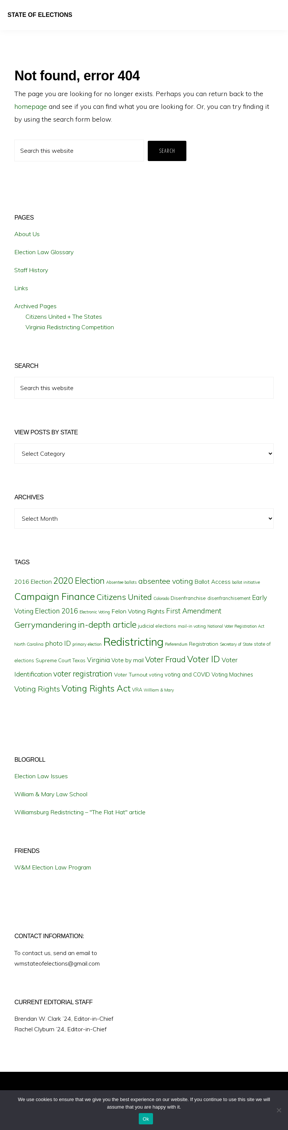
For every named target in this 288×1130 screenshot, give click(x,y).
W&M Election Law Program (52, 867)
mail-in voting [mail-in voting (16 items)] (192, 626)
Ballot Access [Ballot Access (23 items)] (213, 581)
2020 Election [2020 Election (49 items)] (79, 581)
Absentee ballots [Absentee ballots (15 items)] (121, 582)
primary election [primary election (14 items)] (87, 644)
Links (21, 288)
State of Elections (40, 15)
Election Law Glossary (44, 252)
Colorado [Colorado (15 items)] (161, 598)
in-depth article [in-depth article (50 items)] (107, 624)
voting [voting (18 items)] (156, 675)
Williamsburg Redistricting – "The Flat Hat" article (80, 812)
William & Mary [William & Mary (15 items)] (159, 690)
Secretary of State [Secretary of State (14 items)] (236, 644)
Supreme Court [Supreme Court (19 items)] (53, 660)
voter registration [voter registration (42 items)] (82, 673)
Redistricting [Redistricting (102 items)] (133, 641)
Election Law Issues (41, 776)
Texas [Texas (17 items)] (79, 660)
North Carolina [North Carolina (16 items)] (29, 644)
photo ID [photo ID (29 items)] (58, 643)
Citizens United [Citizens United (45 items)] (124, 597)
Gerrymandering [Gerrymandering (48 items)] (45, 624)
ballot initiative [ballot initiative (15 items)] (246, 582)
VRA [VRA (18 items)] (137, 690)
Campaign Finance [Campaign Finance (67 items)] (54, 596)
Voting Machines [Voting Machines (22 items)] (232, 674)
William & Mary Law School (50, 794)
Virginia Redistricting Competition (70, 327)
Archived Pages (35, 306)
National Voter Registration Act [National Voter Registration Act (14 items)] (235, 626)
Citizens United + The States (64, 316)
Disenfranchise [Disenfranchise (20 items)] (188, 598)
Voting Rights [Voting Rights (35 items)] (37, 688)
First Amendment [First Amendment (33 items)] (193, 610)
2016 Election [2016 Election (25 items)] (33, 581)
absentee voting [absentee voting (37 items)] (165, 581)
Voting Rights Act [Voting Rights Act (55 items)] (96, 688)
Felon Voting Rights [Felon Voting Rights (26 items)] (138, 611)
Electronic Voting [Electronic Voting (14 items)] (95, 612)
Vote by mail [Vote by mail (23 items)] (127, 660)
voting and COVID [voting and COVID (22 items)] (187, 674)
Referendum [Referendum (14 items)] (176, 644)
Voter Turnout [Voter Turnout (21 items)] (130, 674)
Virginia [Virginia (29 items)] (98, 660)
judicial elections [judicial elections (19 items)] (157, 626)
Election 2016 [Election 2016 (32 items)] (56, 611)
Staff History (31, 270)
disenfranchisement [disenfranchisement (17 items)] (228, 598)
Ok (145, 1119)
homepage (30, 106)
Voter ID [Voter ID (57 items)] (203, 658)
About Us (27, 234)
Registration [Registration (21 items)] (203, 643)
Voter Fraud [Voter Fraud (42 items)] (165, 659)
